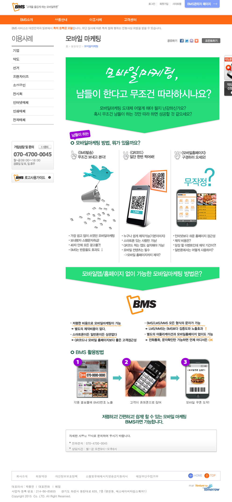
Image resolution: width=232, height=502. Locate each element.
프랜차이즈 (21, 76)
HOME (195, 475)
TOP (210, 475)
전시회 (17, 93)
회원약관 (41, 476)
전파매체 (19, 119)
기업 (16, 50)
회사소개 (22, 476)
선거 (16, 67)
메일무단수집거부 (147, 476)
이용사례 (95, 19)
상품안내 (61, 19)
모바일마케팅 (91, 46)
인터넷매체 (21, 102)
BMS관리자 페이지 (202, 4)
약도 (16, 59)
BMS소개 (26, 19)
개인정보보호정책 (66, 476)
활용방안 (76, 46)
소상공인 (19, 85)
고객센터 (130, 19)
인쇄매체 (19, 111)
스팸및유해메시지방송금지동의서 (107, 476)
